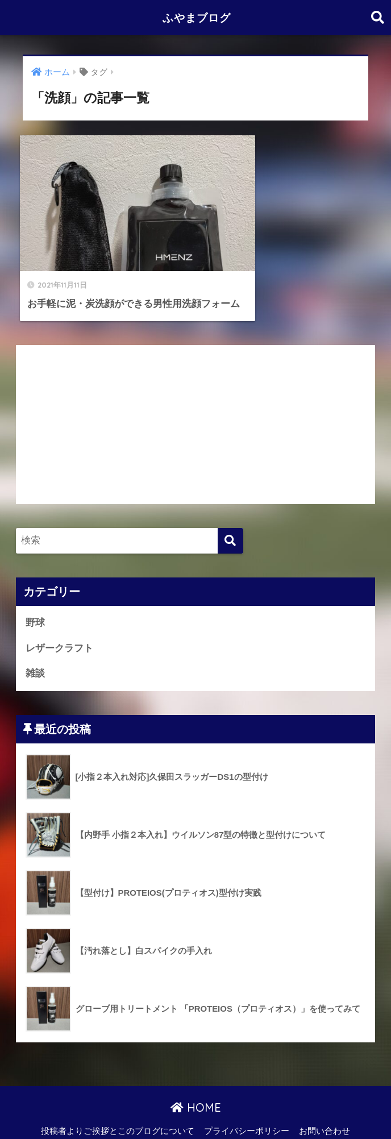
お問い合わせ (324, 1105)
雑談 (35, 647)
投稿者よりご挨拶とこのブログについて (117, 1105)
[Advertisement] (196, 398)
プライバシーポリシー (246, 1105)
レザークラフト (59, 622)
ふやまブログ (196, 17)
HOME (195, 1082)
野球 (35, 597)
